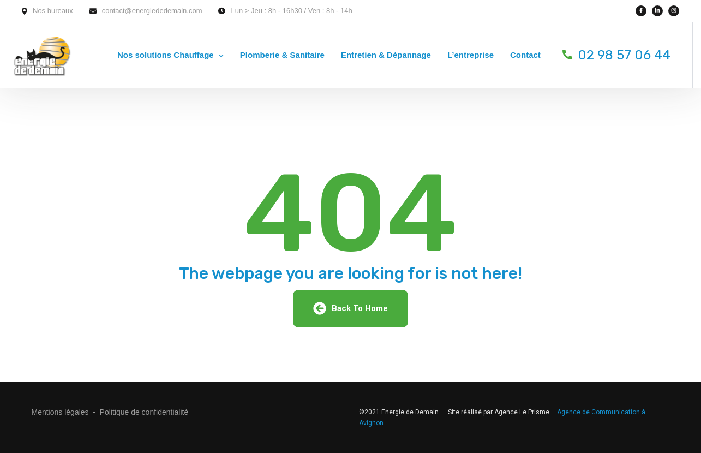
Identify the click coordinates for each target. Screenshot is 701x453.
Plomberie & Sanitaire (282, 54)
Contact (525, 54)
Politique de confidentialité (144, 412)
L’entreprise (470, 54)
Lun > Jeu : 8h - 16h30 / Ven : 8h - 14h (291, 11)
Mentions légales (60, 412)
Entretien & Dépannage (386, 54)
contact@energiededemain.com (152, 11)
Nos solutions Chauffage (165, 54)
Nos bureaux (53, 11)
